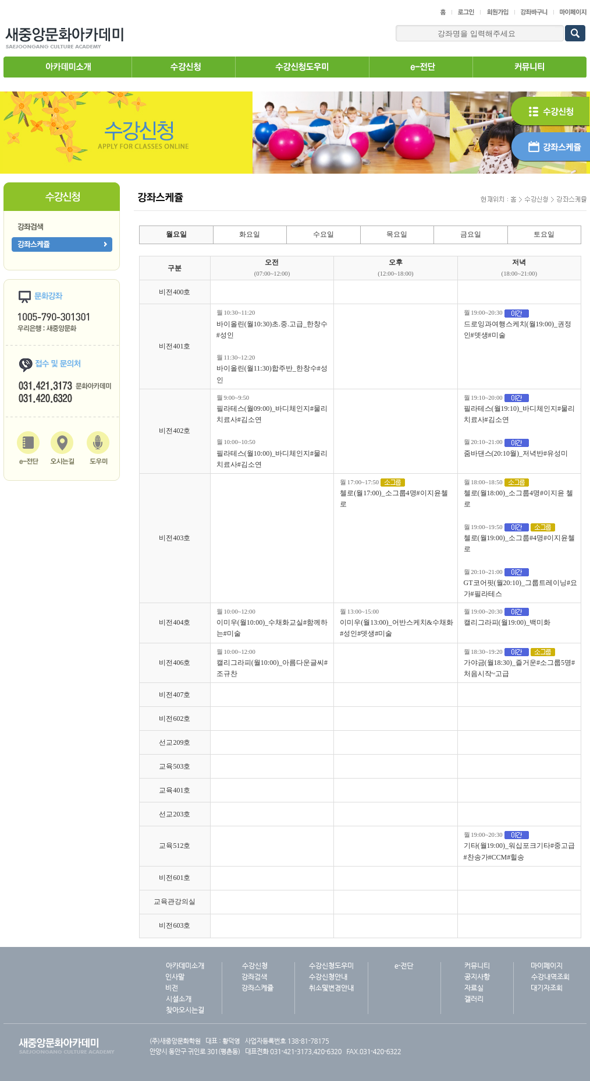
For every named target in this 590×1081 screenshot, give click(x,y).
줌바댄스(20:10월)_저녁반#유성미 (516, 453)
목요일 (396, 234)
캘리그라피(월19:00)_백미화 (507, 622)
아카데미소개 (67, 67)
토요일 (544, 234)
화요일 (249, 234)
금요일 (470, 234)
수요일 (323, 234)
